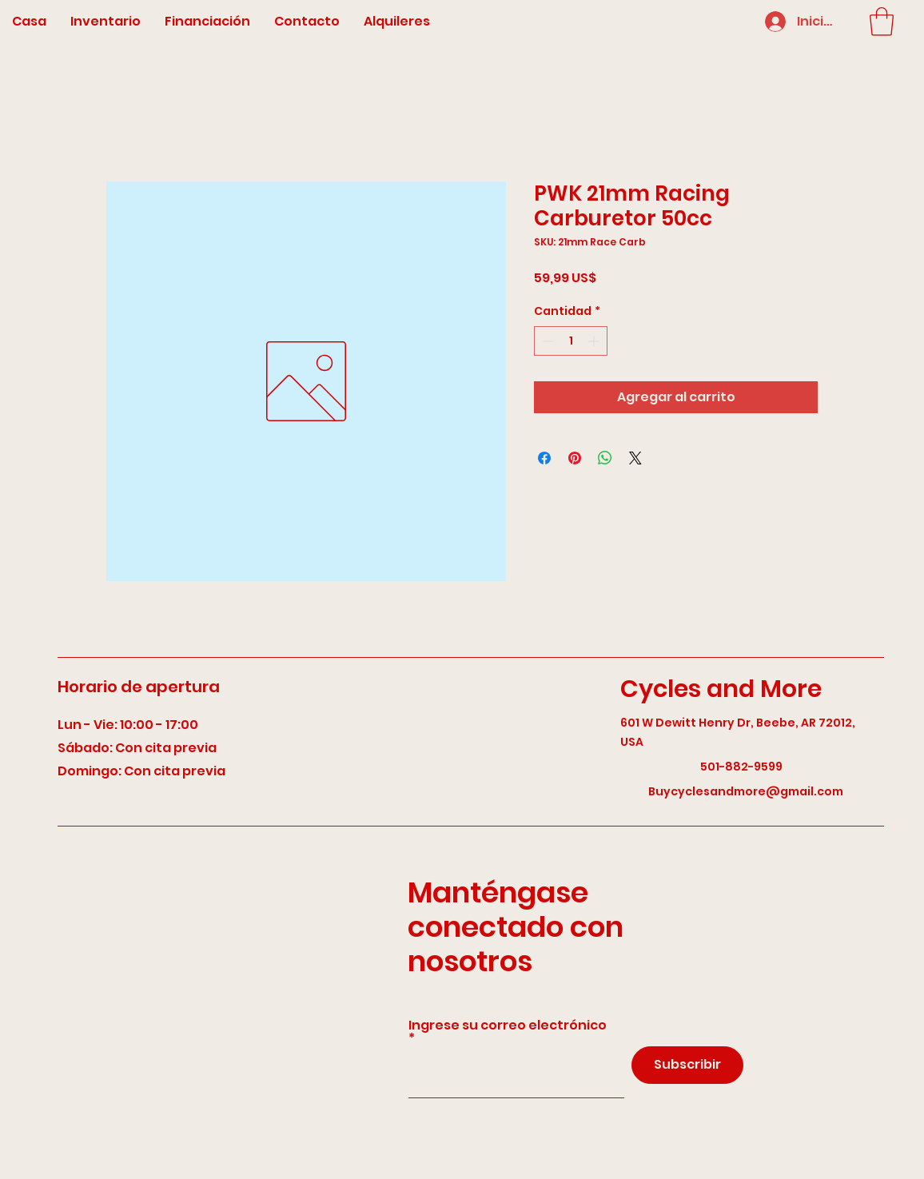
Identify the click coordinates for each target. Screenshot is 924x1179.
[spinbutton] (570, 341)
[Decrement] (546, 341)
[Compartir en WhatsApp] (605, 458)
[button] (882, 21)
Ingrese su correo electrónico (507, 1026)
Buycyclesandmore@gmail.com (745, 791)
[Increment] (595, 341)
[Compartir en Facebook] (544, 458)
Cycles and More (721, 689)
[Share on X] (635, 458)
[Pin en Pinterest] (574, 458)
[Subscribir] (687, 1065)
